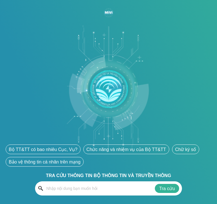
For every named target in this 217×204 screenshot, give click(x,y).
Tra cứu (167, 188)
